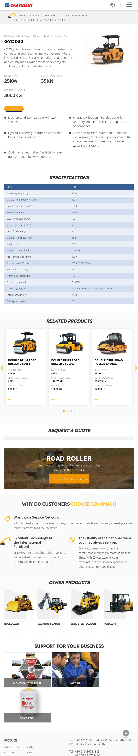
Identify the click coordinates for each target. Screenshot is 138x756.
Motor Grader (11, 719)
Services (69, 679)
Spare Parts (113, 679)
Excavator (9, 713)
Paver (29, 713)
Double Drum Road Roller (75, 15)
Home (22, 15)
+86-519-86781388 (87, 713)
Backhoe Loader (48, 623)
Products (34, 15)
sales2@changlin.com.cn (95, 722)
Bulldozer (11, 623)
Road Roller (50, 15)
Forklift (110, 623)
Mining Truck (33, 729)
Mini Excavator (34, 724)
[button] (64, 411)
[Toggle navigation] (129, 4)
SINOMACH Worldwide (25, 679)
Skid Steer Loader (83, 623)
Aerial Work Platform (37, 734)
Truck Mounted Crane (38, 719)
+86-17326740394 (96, 728)
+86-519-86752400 (87, 717)
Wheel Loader (11, 708)
